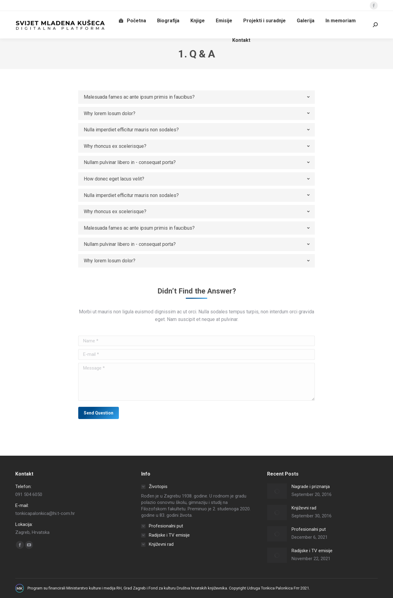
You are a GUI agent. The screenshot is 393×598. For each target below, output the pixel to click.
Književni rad (304, 508)
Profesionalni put (309, 529)
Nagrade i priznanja (311, 486)
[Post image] (277, 491)
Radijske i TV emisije (312, 550)
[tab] (196, 97)
